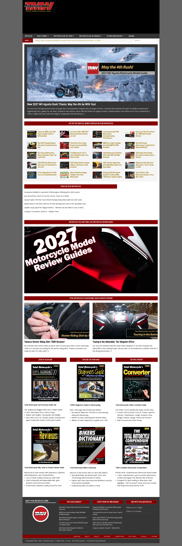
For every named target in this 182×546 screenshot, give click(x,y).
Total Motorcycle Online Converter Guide (130, 405)
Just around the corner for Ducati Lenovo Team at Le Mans (46, 196)
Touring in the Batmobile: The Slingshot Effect (113, 341)
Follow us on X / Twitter (134, 507)
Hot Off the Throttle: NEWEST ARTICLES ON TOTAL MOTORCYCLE (91, 123)
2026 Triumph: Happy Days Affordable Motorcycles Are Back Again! (112, 165)
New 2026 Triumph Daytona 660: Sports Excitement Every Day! (47, 145)
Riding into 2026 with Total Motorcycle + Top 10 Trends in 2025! (145, 165)
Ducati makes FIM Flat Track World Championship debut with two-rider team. (53, 200)
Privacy (96, 536)
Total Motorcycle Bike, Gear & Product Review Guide (44, 467)
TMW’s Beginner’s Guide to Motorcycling (85, 405)
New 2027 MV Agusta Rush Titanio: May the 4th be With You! (61, 104)
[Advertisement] (109, 17)
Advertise (77, 536)
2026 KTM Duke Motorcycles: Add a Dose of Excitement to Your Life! (47, 165)
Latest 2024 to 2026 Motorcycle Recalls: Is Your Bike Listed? (145, 175)
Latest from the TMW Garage (108, 502)
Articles (28, 36)
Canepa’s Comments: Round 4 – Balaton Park (41, 211)
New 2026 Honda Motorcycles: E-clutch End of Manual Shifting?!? (145, 145)
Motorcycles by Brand (89, 36)
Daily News (42, 36)
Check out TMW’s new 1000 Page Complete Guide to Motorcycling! (47, 134)
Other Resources (114, 36)
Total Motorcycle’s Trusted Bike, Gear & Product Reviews (91, 298)
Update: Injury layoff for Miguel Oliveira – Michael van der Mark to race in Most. (54, 207)
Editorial (107, 536)
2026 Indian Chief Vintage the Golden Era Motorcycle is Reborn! (145, 155)
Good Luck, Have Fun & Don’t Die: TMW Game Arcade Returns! (145, 134)
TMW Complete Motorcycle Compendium (131, 468)
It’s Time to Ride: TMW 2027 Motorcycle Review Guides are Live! (79, 134)
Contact (144, 536)
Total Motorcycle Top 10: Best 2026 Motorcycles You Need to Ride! (79, 155)
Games (131, 36)
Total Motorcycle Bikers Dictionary (83, 468)
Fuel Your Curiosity (74, 502)
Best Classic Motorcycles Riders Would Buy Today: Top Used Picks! (47, 155)
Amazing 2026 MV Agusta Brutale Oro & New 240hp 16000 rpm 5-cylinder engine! (112, 175)
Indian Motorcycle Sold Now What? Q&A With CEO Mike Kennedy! (112, 155)
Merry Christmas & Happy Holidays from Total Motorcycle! (78, 175)
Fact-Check (132, 536)
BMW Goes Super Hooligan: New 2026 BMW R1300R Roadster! (112, 145)
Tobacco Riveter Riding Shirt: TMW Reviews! (44, 341)
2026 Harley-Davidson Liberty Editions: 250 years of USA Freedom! (79, 165)
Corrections (119, 536)
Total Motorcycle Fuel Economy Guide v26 (40, 405)
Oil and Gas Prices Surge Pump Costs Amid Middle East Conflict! (78, 145)
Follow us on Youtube (133, 511)
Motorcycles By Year (63, 36)
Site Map (154, 536)
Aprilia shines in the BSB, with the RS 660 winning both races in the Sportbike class (55, 204)
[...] (83, 114)
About (87, 536)
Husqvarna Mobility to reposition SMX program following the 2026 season (52, 192)
